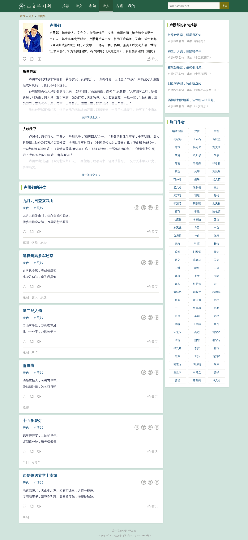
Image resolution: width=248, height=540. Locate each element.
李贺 (197, 348)
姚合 (177, 243)
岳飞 (177, 211)
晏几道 (177, 187)
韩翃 (216, 348)
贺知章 (216, 356)
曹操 (216, 372)
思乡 (44, 242)
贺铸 (216, 195)
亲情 (35, 352)
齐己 (197, 227)
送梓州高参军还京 (38, 256)
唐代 (26, 208)
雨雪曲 (28, 366)
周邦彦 (177, 195)
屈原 (216, 364)
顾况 (216, 324)
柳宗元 (216, 340)
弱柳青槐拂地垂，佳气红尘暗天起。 (192, 100)
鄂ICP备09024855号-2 (139, 535)
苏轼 (177, 147)
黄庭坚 (216, 139)
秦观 (177, 171)
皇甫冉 (197, 308)
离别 (26, 517)
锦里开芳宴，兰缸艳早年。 (186, 51)
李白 (216, 227)
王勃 (197, 356)
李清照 (177, 203)
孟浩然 (177, 291)
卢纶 (216, 316)
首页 (22, 16)
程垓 (197, 195)
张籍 (216, 235)
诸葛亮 (197, 380)
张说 (177, 316)
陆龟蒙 (216, 211)
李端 (177, 340)
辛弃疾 (197, 163)
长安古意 (200, 106)
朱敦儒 (197, 187)
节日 (26, 462)
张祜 (216, 299)
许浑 (197, 243)
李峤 (177, 324)
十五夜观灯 (32, 420)
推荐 (65, 6)
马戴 (177, 356)
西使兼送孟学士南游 (40, 475)
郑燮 (197, 131)
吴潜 (197, 171)
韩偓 (177, 299)
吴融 (197, 316)
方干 (216, 283)
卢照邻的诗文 (35, 187)
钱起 (177, 275)
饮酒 (35, 242)
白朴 (216, 131)
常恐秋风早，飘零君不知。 (186, 35)
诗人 (106, 6)
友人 (35, 297)
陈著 (177, 163)
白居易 (177, 235)
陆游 (177, 155)
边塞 (26, 407)
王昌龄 (197, 324)
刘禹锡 (177, 227)
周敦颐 (197, 203)
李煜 (197, 211)
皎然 (177, 251)
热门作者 (177, 122)
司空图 (216, 332)
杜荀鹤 (197, 283)
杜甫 (197, 235)
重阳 (26, 242)
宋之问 (177, 332)
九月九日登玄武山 (38, 201)
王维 (177, 267)
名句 (92, 6)
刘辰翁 (216, 171)
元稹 (216, 219)
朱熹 (216, 155)
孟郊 (216, 259)
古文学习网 (39, 6)
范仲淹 (177, 179)
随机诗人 (39, 59)
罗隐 (216, 275)
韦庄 (177, 308)
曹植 (177, 380)
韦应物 (177, 219)
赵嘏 (197, 340)
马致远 (177, 139)
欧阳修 (197, 155)
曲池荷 (199, 41)
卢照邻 (41, 16)
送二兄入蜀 (32, 311)
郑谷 (177, 283)
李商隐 (197, 219)
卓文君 (216, 380)
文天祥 (216, 203)
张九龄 (177, 348)
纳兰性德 (177, 131)
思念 (44, 297)
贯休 (216, 251)
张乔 (216, 308)
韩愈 (197, 267)
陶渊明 (197, 364)
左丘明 (177, 372)
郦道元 (177, 364)
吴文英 (216, 179)
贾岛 (177, 259)
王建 (216, 267)
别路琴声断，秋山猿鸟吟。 (186, 83)
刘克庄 (216, 147)
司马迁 (197, 372)
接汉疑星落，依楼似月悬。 (186, 67)
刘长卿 (197, 251)
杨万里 (197, 147)
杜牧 (216, 243)
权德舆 (216, 291)
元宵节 (36, 462)
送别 (26, 297)
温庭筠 (197, 259)
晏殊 (197, 179)
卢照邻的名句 (176, 41)
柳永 (216, 187)
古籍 (119, 6)
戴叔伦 (197, 291)
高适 (197, 332)
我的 (131, 6)
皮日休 (197, 299)
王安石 (197, 139)
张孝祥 (216, 163)
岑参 (197, 275)
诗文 (79, 6)
